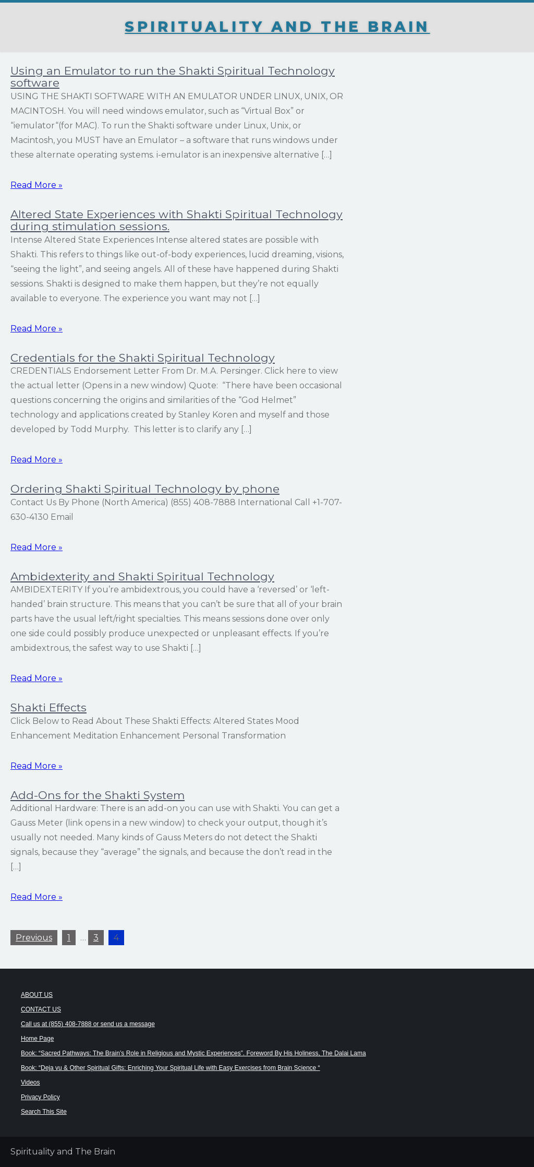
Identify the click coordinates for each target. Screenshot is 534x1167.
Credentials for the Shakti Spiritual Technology (142, 357)
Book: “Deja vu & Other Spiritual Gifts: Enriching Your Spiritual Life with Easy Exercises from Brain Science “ (170, 1067)
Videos (30, 1082)
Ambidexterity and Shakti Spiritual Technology (142, 576)
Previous (34, 938)
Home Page (37, 1038)
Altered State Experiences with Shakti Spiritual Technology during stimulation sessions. (176, 220)
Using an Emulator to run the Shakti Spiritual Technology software (172, 76)
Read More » (36, 185)
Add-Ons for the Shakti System (97, 795)
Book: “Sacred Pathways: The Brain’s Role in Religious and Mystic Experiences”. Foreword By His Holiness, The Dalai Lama (193, 1053)
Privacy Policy (40, 1097)
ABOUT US (37, 994)
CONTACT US (41, 1009)
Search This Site (44, 1111)
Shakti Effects (48, 707)
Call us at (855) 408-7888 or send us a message (88, 1024)
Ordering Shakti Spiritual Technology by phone (145, 488)
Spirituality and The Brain (277, 26)
